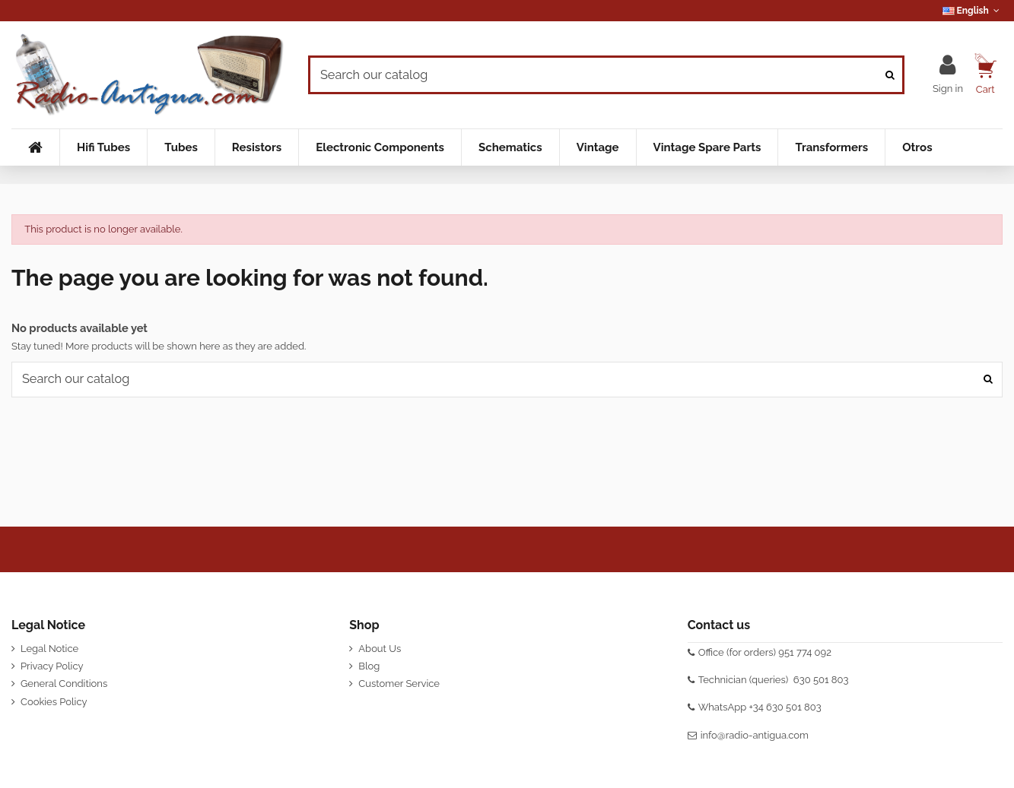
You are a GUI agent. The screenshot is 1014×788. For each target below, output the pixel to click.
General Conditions (64, 683)
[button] (103, 147)
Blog (369, 666)
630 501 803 (821, 679)
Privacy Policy (52, 666)
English (972, 10)
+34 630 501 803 (785, 707)
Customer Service (399, 683)
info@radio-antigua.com (755, 735)
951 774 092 (804, 652)
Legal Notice (49, 648)
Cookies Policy (54, 701)
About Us (379, 648)
